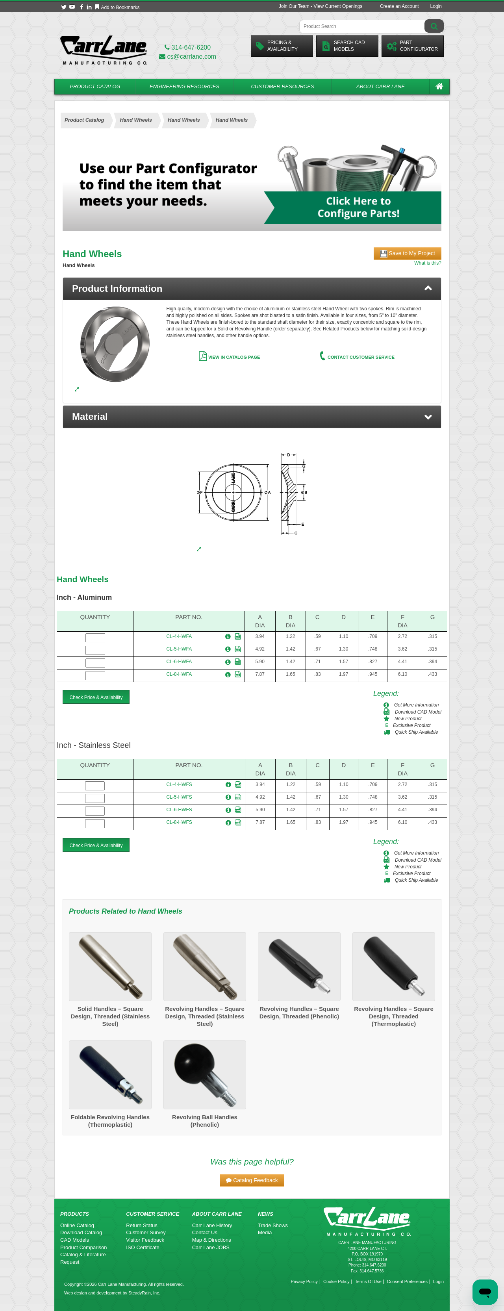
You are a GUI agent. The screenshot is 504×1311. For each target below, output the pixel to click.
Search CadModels (343, 46)
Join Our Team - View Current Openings (320, 6)
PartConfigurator (412, 46)
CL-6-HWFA (179, 661)
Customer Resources (282, 86)
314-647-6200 (188, 47)
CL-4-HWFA (179, 636)
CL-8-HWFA (179, 674)
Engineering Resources (184, 86)
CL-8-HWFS (179, 822)
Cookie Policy (336, 1281)
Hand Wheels (83, 579)
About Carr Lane (380, 86)
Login (436, 6)
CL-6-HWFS (179, 809)
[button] (252, 417)
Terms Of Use (368, 1281)
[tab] (252, 289)
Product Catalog (95, 86)
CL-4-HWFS (179, 784)
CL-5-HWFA (179, 649)
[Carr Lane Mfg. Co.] (103, 49)
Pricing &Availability (277, 46)
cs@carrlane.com (187, 56)
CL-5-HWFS (179, 797)
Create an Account (399, 6)
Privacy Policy (304, 1281)
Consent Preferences (407, 1281)
